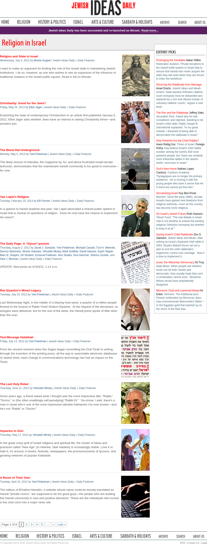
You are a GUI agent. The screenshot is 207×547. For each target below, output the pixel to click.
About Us (199, 22)
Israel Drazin (163, 88)
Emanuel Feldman (45, 255)
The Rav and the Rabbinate (172, 112)
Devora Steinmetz (10, 251)
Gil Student (26, 255)
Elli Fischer (43, 200)
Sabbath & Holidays (137, 22)
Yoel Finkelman (39, 154)
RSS (182, 543)
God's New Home (166, 168)
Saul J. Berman (9, 258)
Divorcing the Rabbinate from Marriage (178, 84)
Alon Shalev (65, 255)
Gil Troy (199, 262)
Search (182, 22)
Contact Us (193, 543)
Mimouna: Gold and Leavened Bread (177, 290)
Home (5, 22)
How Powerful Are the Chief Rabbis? (177, 140)
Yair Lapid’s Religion (14, 196)
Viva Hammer (81, 255)
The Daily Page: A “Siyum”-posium (24, 243)
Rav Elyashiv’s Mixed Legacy (20, 290)
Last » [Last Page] (61, 524)
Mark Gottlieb (70, 251)
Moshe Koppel (42, 60)
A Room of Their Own (15, 477)
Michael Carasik (85, 247)
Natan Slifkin (193, 60)
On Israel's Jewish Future (171, 213)
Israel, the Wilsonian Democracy (175, 262)
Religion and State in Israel (19, 56)
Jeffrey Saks (196, 112)
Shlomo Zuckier (99, 255)
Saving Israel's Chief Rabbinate (174, 234)
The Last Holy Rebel (14, 384)
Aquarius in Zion (12, 431)
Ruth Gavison (195, 213)
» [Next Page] (53, 524)
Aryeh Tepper (105, 251)
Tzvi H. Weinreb (105, 247)
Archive (165, 22)
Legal (204, 543)
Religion (23, 22)
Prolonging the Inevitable (170, 60)
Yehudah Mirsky (52, 251)
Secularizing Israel (167, 193)
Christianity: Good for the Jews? (23, 103)
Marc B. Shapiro (9, 255)
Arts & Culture (102, 22)
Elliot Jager (35, 107)
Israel (78, 22)
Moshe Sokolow (31, 251)
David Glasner (87, 251)
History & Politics (52, 22)
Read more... (150, 30)
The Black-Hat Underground (19, 150)
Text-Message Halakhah (16, 337)
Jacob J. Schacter (44, 247)
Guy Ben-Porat (187, 193)
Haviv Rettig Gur (165, 144)
